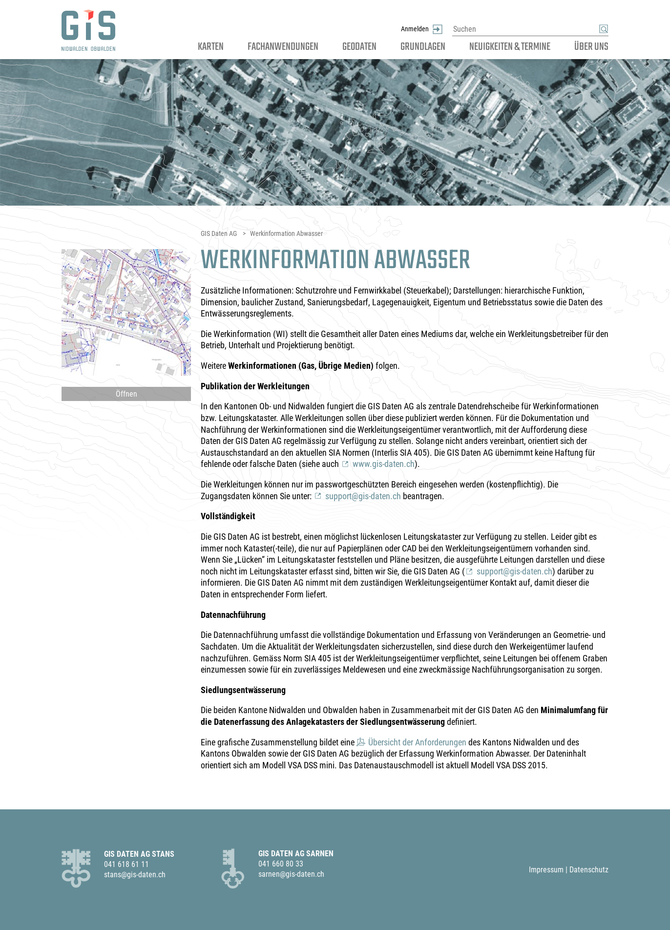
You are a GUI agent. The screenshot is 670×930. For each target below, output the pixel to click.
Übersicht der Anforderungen (417, 742)
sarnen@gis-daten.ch (291, 874)
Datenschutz (588, 869)
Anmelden (415, 18)
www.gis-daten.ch (384, 464)
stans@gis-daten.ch (135, 874)
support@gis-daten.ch (363, 496)
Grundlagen (422, 47)
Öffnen (126, 394)
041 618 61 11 (126, 864)
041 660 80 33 (280, 863)
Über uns (591, 47)
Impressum (546, 869)
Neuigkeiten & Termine (509, 47)
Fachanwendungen (283, 47)
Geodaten (359, 47)
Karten (211, 47)
